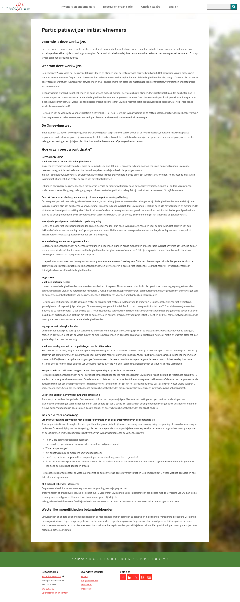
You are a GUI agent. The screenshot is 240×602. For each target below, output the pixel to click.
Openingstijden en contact (55, 592)
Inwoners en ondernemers (78, 6)
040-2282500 (48, 588)
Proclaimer (86, 584)
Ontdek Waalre (150, 6)
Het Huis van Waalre (51, 576)
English (173, 6)
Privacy (84, 576)
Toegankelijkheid (89, 580)
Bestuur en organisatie (118, 6)
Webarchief (86, 588)
